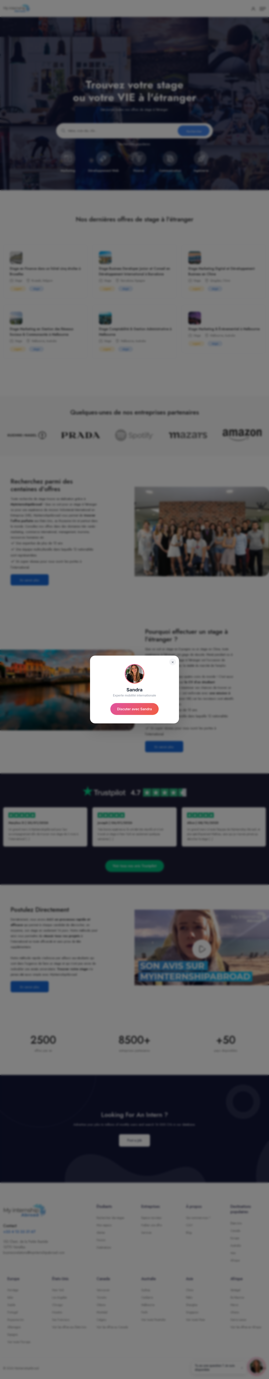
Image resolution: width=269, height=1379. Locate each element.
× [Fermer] (172, 661)
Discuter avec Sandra (134, 709)
